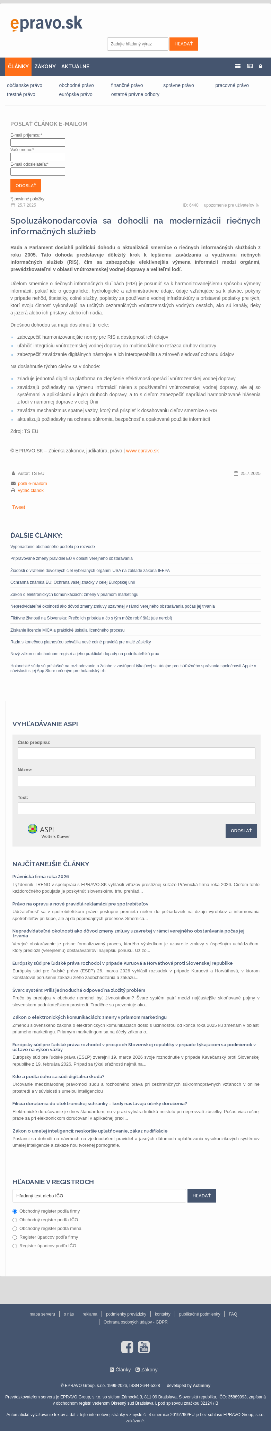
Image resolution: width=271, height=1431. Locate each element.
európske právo (76, 94)
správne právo (178, 85)
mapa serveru (42, 1314)
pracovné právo (232, 85)
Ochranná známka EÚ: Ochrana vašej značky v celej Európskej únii (72, 582)
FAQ (233, 1314)
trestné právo (21, 94)
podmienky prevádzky (126, 1314)
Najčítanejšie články (50, 864)
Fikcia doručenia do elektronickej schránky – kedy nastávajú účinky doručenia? (99, 1103)
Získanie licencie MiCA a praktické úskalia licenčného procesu (67, 630)
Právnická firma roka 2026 (40, 876)
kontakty (163, 1314)
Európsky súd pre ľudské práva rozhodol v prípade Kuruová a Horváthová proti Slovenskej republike (122, 963)
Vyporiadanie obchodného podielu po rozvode (52, 546)
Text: (23, 797)
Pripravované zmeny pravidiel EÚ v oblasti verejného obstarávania (71, 558)
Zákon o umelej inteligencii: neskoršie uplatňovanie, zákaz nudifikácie (90, 1131)
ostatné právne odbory (135, 94)
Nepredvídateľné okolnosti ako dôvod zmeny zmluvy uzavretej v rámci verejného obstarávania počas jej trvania (112, 606)
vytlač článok (31, 490)
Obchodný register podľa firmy (46, 1211)
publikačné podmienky (199, 1314)
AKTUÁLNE (75, 66)
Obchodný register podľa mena (46, 1228)
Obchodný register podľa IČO (45, 1219)
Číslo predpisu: (34, 742)
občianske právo (24, 85)
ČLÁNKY (18, 66)
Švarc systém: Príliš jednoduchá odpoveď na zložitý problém (78, 990)
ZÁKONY (45, 66)
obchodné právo (76, 85)
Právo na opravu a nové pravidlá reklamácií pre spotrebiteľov (80, 904)
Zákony (149, 1369)
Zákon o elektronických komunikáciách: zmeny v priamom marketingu (74, 594)
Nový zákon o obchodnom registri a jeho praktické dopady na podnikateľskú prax (84, 653)
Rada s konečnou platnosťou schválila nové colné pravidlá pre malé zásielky (80, 642)
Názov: (25, 769)
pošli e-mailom (32, 483)
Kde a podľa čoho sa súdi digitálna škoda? (58, 1076)
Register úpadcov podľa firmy (45, 1237)
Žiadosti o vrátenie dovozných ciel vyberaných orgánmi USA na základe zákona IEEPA (90, 570)
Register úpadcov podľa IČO (44, 1245)
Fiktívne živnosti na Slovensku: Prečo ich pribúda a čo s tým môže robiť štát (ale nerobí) (91, 618)
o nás (69, 1314)
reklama (89, 1314)
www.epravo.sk (142, 450)
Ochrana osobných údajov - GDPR (136, 1322)
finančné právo (127, 85)
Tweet (18, 507)
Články (123, 1369)
